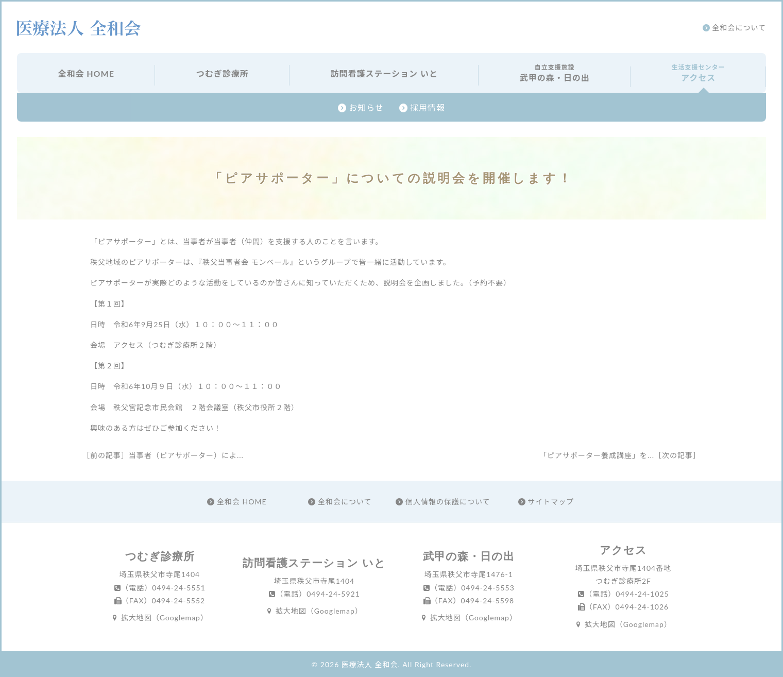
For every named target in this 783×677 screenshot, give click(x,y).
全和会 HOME (86, 73)
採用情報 (422, 107)
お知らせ (361, 107)
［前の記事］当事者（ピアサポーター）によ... (163, 455)
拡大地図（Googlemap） (159, 617)
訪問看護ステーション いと (384, 73)
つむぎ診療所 (222, 73)
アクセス (698, 72)
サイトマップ (546, 501)
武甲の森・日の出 (555, 72)
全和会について (734, 27)
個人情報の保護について (443, 501)
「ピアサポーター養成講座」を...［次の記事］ (620, 455)
